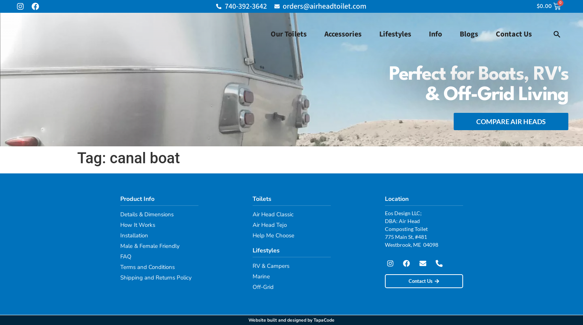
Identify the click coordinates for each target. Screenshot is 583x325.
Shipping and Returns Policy (156, 277)
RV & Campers (271, 266)
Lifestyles (395, 34)
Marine (261, 276)
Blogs (469, 34)
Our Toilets (289, 34)
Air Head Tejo (270, 225)
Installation (134, 235)
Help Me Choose (273, 235)
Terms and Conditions (147, 267)
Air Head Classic (273, 214)
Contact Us (514, 34)
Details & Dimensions (147, 214)
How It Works (137, 225)
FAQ (126, 256)
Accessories (343, 34)
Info (435, 34)
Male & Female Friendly (150, 246)
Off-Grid (263, 287)
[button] (557, 34)
